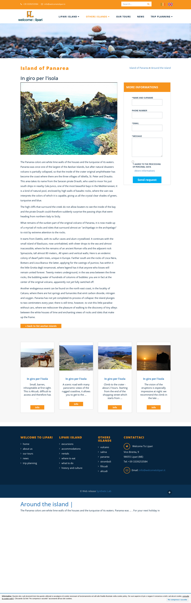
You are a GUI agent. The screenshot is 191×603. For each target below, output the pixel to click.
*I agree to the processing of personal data (147, 165)
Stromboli (105, 458)
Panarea (104, 454)
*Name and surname (147, 101)
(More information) (145, 170)
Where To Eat (68, 455)
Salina (103, 449)
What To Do (67, 460)
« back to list (41, 323)
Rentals (65, 450)
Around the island (161, 67)
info (37, 404)
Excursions (67, 441)
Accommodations (71, 446)
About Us (27, 446)
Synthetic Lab (103, 488)
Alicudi (104, 468)
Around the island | (46, 501)
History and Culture (72, 465)
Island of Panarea (139, 67)
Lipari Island (69, 16)
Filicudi (104, 463)
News (140, 16)
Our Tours (123, 16)
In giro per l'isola (37, 376)
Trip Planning (162, 16)
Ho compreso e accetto (177, 600)
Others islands (97, 16)
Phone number (147, 113)
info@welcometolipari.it (53, 4)
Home (26, 441)
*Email (147, 126)
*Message (147, 146)
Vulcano (104, 444)
